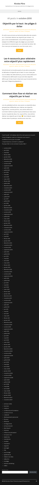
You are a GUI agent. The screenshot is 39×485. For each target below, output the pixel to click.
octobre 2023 (7, 148)
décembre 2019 (8, 159)
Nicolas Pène (19, 3)
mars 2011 (6, 316)
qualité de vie (7, 454)
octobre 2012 (7, 274)
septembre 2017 (8, 192)
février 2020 (7, 154)
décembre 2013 (8, 243)
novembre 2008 (8, 373)
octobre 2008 (7, 375)
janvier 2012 (7, 294)
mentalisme (7, 439)
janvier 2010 (7, 346)
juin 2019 (6, 172)
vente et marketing (9, 463)
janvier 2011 (7, 320)
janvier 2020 (7, 157)
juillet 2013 (7, 254)
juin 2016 (6, 203)
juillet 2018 (7, 183)
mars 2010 (7, 342)
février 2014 (7, 238)
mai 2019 (6, 174)
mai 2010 (6, 338)
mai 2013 (6, 258)
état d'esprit (7, 428)
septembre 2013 (8, 249)
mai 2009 (6, 364)
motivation (7, 443)
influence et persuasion (10, 432)
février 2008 (7, 393)
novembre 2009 (8, 351)
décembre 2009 (8, 349)
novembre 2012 (8, 271)
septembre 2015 (8, 214)
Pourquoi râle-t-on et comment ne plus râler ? (14, 144)
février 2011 (7, 318)
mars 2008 (7, 391)
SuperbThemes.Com (24, 481)
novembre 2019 (8, 161)
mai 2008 (6, 386)
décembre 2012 (8, 269)
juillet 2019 (7, 170)
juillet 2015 (7, 216)
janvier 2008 (7, 395)
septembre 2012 (8, 276)
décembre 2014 (8, 225)
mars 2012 (6, 289)
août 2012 (6, 278)
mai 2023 (6, 152)
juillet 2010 (7, 333)
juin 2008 (6, 384)
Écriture (6, 419)
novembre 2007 (8, 399)
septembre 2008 (8, 377)
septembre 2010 (8, 329)
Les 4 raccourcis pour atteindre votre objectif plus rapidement (19, 60)
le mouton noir (8, 435)
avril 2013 (6, 260)
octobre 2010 (7, 327)
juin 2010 (6, 335)
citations (6, 408)
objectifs (11, 31)
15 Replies (27, 66)
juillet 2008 (7, 382)
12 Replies (27, 31)
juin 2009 (6, 362)
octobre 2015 (7, 212)
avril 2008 (6, 388)
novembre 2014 (8, 227)
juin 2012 (6, 282)
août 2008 (7, 380)
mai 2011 (6, 311)
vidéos (5, 465)
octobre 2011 (7, 300)
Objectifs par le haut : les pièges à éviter (19, 25)
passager (6, 448)
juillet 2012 (7, 280)
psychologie (7, 452)
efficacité (33, 29)
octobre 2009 (7, 353)
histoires (6, 430)
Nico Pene (12, 29)
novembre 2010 (8, 324)
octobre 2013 (7, 247)
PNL (5, 450)
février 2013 (7, 265)
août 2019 (6, 168)
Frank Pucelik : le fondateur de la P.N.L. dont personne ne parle (18, 135)
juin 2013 (6, 256)
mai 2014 (6, 236)
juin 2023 (6, 150)
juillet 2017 (7, 196)
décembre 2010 (8, 322)
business (6, 406)
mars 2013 (7, 263)
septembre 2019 (8, 165)
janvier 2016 (7, 205)
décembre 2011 (8, 296)
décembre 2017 (8, 185)
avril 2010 (6, 340)
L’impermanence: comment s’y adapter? (13, 141)
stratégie (6, 461)
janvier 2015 (7, 223)
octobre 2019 (7, 163)
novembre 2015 (8, 210)
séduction (6, 459)
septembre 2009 (8, 355)
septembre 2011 (8, 302)
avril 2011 (6, 313)
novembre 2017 (8, 188)
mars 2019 (6, 179)
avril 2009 (6, 366)
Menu (19, 11)
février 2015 (7, 221)
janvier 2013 (7, 267)
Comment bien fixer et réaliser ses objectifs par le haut (19, 95)
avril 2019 (6, 177)
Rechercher (5, 470)
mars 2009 (7, 369)
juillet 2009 (7, 360)
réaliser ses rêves (19, 31)
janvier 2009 (7, 371)
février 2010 (7, 344)
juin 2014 (6, 234)
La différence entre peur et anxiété (11, 139)
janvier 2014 (7, 241)
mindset (6, 441)
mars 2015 (6, 218)
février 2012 (7, 291)
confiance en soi (8, 412)
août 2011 (6, 304)
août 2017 (6, 194)
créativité (6, 415)
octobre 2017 (7, 190)
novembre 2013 (8, 245)
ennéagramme (8, 423)
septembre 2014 (8, 232)
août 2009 (6, 357)
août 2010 (6, 331)
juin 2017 (6, 199)
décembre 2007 (8, 397)
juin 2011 (6, 309)
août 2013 (6, 252)
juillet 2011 (6, 307)
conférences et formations (11, 410)
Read (19, 50)
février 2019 (7, 181)
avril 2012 (6, 287)
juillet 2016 (7, 201)
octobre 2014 (7, 229)
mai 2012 (6, 285)
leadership (7, 437)
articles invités (8, 404)
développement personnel (23, 29)
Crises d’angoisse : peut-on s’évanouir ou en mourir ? (16, 137)
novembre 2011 (8, 298)
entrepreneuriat (8, 426)
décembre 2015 (8, 207)
